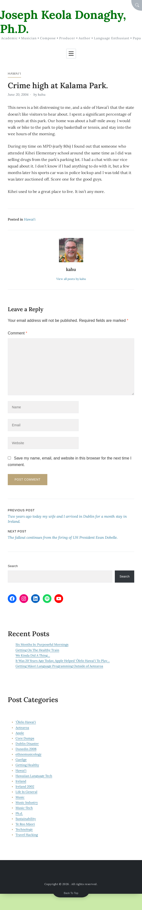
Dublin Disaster (27, 744)
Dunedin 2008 (26, 749)
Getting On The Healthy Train (37, 650)
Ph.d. (19, 813)
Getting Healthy (27, 765)
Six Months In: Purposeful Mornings (42, 644)
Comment (17, 333)
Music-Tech (24, 808)
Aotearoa (22, 728)
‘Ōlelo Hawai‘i (26, 722)
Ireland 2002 (25, 786)
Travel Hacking (27, 835)
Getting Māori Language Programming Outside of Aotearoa (59, 666)
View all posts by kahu (71, 279)
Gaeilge (21, 760)
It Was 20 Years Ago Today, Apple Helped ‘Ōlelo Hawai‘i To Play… (63, 661)
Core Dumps (25, 738)
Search (13, 566)
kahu (41, 94)
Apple (20, 733)
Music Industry (27, 802)
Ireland (21, 781)
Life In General (26, 792)
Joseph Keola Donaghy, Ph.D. (63, 21)
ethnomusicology (29, 754)
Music (20, 797)
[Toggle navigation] (71, 53)
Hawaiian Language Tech (34, 776)
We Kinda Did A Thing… (33, 655)
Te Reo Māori (25, 824)
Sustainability (26, 819)
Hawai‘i (14, 73)
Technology (24, 829)
